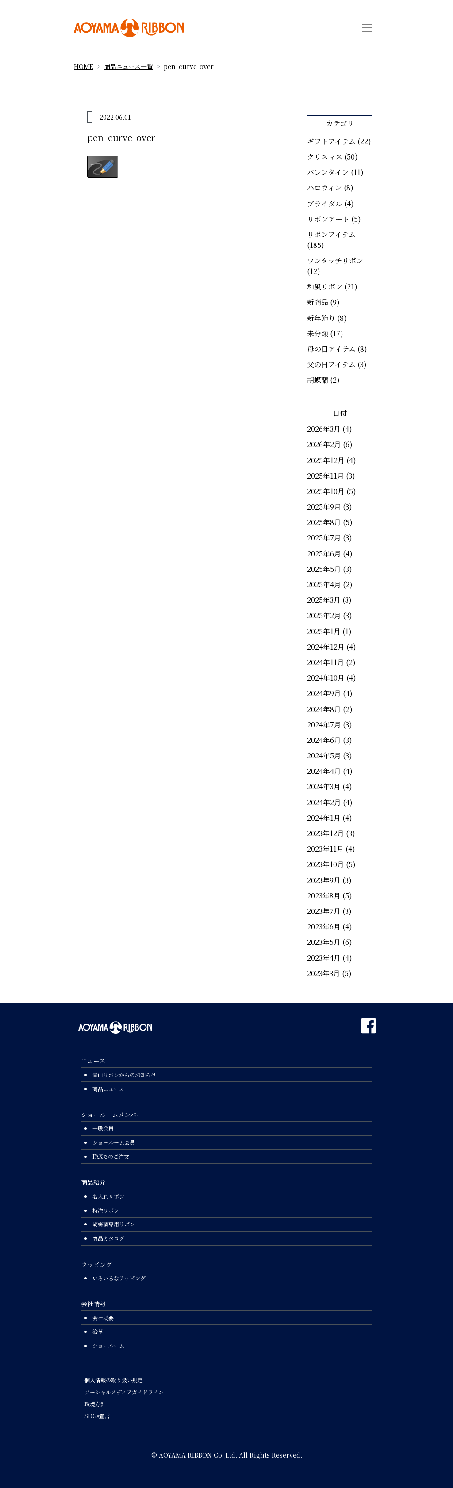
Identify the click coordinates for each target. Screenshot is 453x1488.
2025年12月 (326, 460)
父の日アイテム (331, 364)
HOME (83, 66)
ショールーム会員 (113, 1142)
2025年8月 (324, 522)
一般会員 (103, 1128)
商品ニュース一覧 (128, 66)
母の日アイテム (331, 349)
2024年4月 (324, 771)
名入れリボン (108, 1196)
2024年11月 (325, 662)
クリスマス (324, 157)
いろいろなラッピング (119, 1278)
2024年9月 (324, 693)
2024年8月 (324, 709)
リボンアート (328, 219)
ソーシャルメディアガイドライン (124, 1392)
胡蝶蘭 (317, 380)
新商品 (317, 302)
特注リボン (105, 1210)
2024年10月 (326, 678)
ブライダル (324, 203)
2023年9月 (324, 880)
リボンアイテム (331, 234)
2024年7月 (324, 724)
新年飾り (321, 318)
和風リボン (324, 287)
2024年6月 (324, 740)
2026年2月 (324, 444)
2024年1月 (324, 818)
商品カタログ (108, 1238)
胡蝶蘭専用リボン (113, 1224)
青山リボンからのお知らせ (124, 1074)
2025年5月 (324, 569)
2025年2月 (324, 615)
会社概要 (103, 1317)
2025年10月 (326, 491)
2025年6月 (324, 553)
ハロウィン (324, 188)
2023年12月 (325, 833)
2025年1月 (324, 631)
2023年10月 (325, 864)
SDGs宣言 (97, 1415)
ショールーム (108, 1345)
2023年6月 (324, 926)
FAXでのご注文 (110, 1156)
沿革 (97, 1331)
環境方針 (95, 1404)
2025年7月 (324, 538)
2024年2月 (324, 802)
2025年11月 (325, 476)
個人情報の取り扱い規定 (113, 1380)
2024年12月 (326, 647)
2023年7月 (324, 911)
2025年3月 (324, 600)
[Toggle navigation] (367, 27)
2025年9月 (324, 507)
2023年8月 (324, 896)
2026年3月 (324, 429)
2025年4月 (324, 584)
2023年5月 (324, 942)
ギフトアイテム (331, 141)
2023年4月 (324, 958)
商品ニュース (108, 1088)
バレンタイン (328, 172)
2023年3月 (323, 973)
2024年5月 (324, 755)
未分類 (317, 333)
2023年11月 (325, 849)
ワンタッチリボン (335, 260)
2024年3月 (324, 786)
